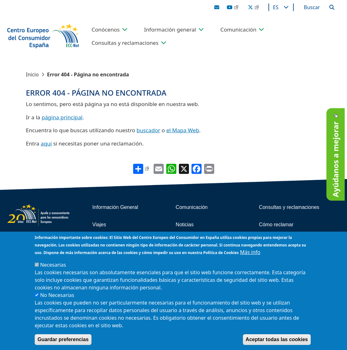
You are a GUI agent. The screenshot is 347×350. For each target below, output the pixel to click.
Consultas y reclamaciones (124, 42)
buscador (148, 130)
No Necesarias (57, 295)
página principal (62, 117)
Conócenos (105, 29)
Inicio (32, 74)
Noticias (185, 224)
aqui (46, 143)
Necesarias (53, 265)
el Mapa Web (182, 130)
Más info (250, 252)
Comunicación (238, 29)
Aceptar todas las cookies (277, 340)
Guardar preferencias (63, 340)
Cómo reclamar (276, 224)
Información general (170, 29)
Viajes (99, 224)
